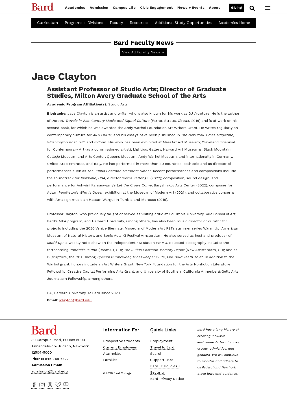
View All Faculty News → (143, 52)
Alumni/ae (112, 353)
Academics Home (234, 22)
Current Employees (120, 347)
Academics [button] (75, 7)
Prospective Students (121, 341)
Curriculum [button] (47, 22)
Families (110, 360)
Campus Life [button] (124, 7)
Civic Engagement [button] (156, 7)
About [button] (214, 7)
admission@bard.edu (49, 371)
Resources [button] (139, 22)
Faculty (116, 22)
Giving (236, 7)
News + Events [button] (190, 7)
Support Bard (162, 360)
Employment (161, 341)
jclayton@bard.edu (75, 300)
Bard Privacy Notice (167, 378)
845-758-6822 (57, 359)
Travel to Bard (162, 347)
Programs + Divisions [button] (84, 22)
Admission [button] (99, 7)
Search (252, 8)
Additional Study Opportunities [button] (183, 22)
